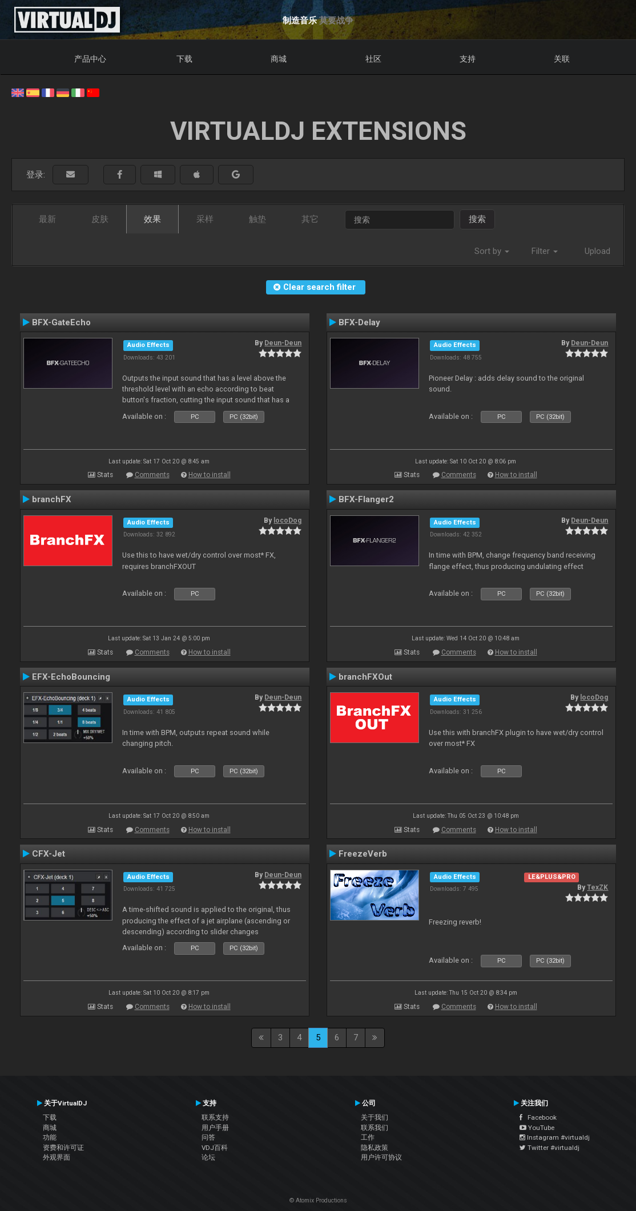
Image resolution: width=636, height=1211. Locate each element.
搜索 (477, 219)
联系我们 (374, 1128)
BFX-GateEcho (61, 322)
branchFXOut (365, 677)
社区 (373, 58)
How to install (209, 475)
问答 (208, 1137)
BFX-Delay (359, 322)
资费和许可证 (63, 1148)
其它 (310, 219)
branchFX (51, 499)
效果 (152, 219)
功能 (50, 1137)
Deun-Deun (282, 343)
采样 (205, 219)
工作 (368, 1137)
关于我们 (374, 1117)
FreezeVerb (363, 854)
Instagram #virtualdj (555, 1137)
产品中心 (90, 58)
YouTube (537, 1128)
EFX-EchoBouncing (71, 677)
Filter (545, 251)
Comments (152, 475)
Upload (597, 251)
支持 (468, 58)
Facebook (538, 1117)
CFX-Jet (48, 854)
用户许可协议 (381, 1157)
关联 (562, 58)
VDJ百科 (215, 1148)
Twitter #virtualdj (549, 1148)
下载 (184, 58)
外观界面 (56, 1157)
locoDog (287, 520)
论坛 (208, 1157)
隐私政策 (374, 1148)
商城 (279, 58)
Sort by (491, 251)
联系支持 (215, 1117)
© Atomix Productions (318, 1200)
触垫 (257, 219)
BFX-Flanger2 (366, 499)
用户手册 (215, 1128)
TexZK (597, 887)
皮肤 (99, 219)
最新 (47, 219)
